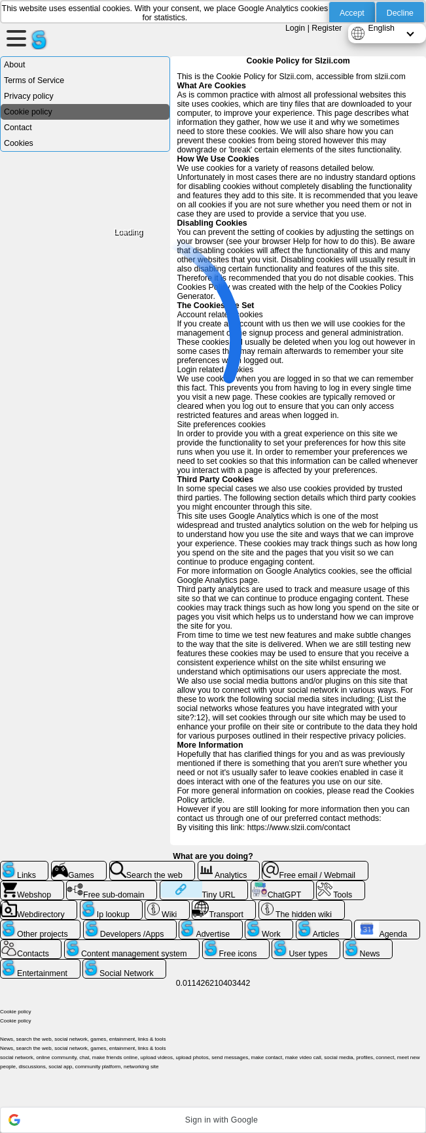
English (381, 28)
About (14, 64)
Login (295, 28)
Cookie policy (28, 111)
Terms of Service (34, 80)
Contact (18, 127)
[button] (213, 1120)
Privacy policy (29, 96)
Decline (400, 13)
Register (326, 28)
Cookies (18, 143)
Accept (352, 13)
